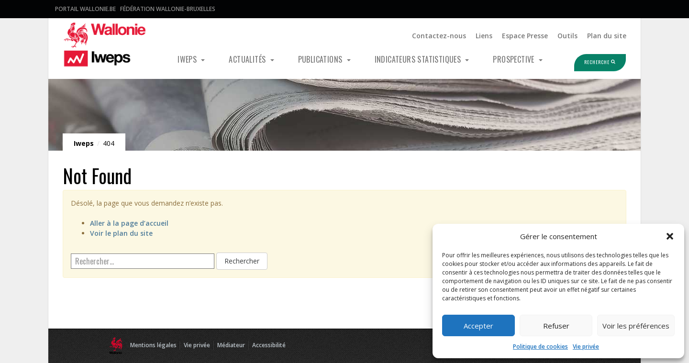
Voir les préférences (635, 325)
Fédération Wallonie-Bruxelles (167, 9)
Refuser (556, 325)
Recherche (590, 62)
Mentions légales (153, 345)
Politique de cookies (540, 346)
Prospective (514, 59)
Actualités (248, 59)
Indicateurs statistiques (419, 59)
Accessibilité (269, 345)
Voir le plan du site (121, 233)
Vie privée (586, 346)
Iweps (188, 59)
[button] (670, 236)
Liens (484, 35)
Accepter (478, 325)
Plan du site (606, 35)
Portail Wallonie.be (85, 9)
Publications (321, 59)
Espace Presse (525, 35)
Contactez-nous (439, 35)
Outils (567, 35)
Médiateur (231, 345)
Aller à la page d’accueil (129, 223)
